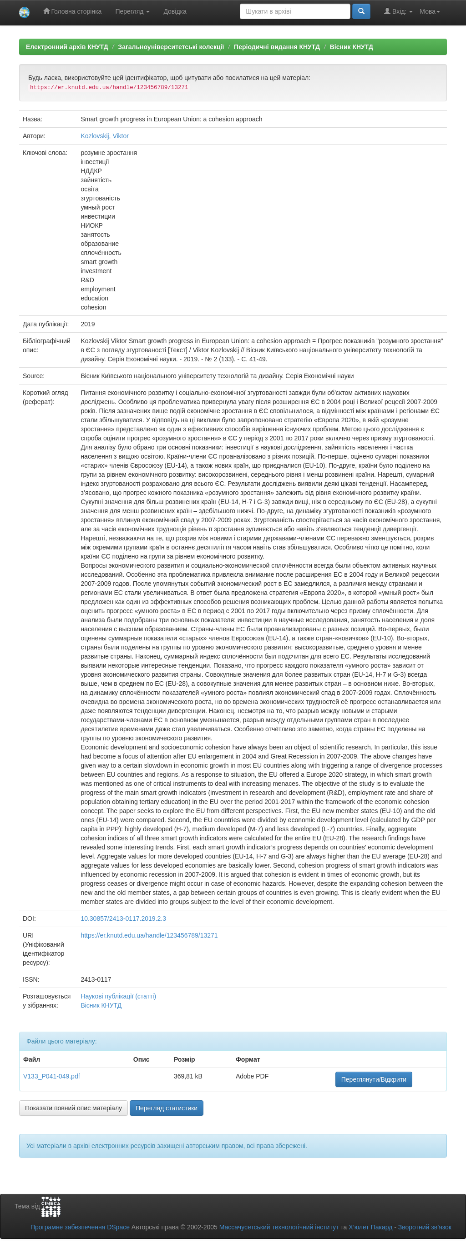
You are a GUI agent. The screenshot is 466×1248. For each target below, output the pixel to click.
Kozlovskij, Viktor (105, 136)
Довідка (174, 11)
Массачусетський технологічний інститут (279, 1227)
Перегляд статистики (167, 1108)
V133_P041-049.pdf (51, 1076)
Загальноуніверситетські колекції (171, 46)
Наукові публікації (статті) (118, 996)
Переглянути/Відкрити (373, 1079)
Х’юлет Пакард (370, 1227)
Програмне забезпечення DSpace (80, 1227)
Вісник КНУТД (351, 46)
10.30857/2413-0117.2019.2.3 (123, 918)
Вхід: (398, 11)
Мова (430, 11)
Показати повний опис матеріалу (73, 1108)
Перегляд (132, 11)
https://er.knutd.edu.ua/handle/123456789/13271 (149, 935)
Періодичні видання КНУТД (277, 46)
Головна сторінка (72, 11)
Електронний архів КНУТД (67, 46)
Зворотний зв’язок (424, 1227)
